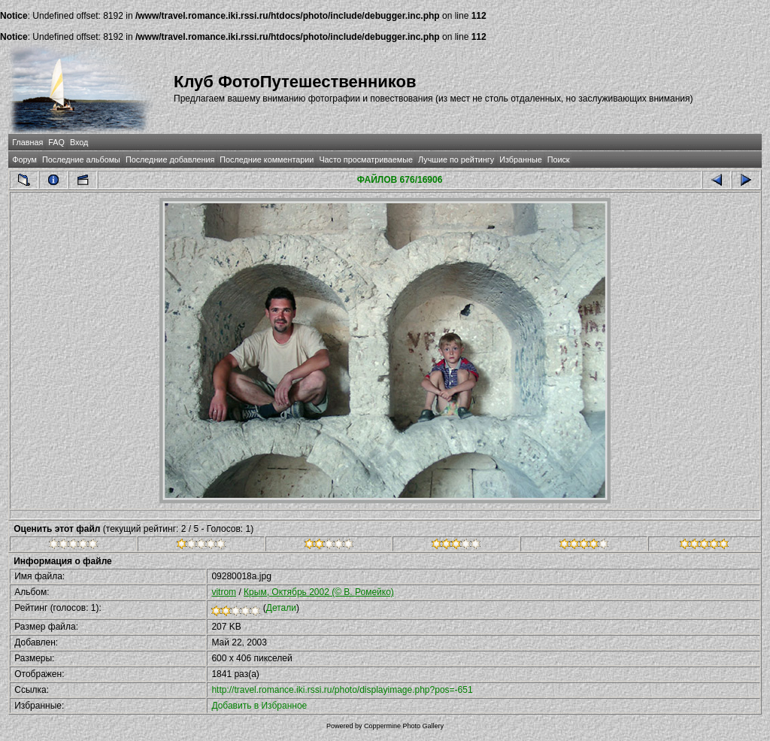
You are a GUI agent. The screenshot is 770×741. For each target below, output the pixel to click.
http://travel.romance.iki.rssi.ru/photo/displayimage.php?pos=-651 (341, 690)
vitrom (223, 592)
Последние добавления (170, 159)
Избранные (520, 159)
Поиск (558, 159)
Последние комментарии (267, 159)
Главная (27, 142)
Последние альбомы (81, 159)
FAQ (56, 142)
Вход (79, 142)
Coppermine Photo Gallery (404, 726)
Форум (24, 159)
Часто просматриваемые (366, 159)
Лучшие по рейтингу (456, 159)
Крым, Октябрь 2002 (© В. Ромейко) (319, 592)
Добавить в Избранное (259, 705)
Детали (281, 608)
